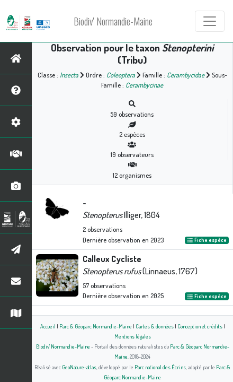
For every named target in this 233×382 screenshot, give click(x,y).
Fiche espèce (207, 240)
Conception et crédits (199, 326)
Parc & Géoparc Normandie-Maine (95, 326)
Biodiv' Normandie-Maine (113, 21)
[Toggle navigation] (210, 21)
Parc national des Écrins (160, 366)
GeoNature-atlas (79, 366)
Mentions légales (132, 336)
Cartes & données (155, 326)
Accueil (48, 326)
